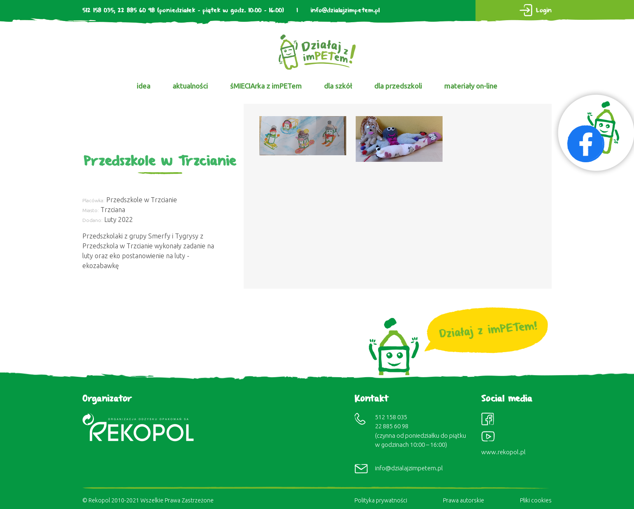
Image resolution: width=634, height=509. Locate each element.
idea (143, 86)
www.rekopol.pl (503, 451)
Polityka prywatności (380, 500)
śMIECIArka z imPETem (266, 86)
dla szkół (338, 86)
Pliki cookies (536, 500)
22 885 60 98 (136, 10)
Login (544, 10)
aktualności (190, 86)
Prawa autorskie (463, 500)
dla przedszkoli (398, 86)
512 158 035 (98, 10)
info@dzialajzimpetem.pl (345, 10)
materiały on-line (470, 86)
